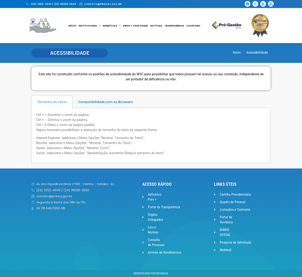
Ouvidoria (193, 25)
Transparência (174, 25)
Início (72, 25)
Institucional (90, 26)
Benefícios (112, 26)
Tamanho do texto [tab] (52, 102)
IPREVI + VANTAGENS (135, 25)
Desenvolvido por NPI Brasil (151, 273)
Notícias (156, 25)
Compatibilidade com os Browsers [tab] (105, 102)
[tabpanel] (151, 135)
